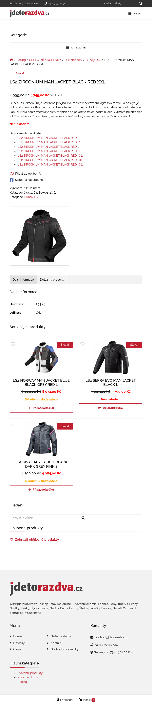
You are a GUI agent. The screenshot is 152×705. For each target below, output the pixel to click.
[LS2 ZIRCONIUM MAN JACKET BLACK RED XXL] (39, 236)
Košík (87, 700)
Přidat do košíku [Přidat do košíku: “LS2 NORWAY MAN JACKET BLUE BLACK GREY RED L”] (43, 408)
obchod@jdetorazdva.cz (25, 3)
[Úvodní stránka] (11, 60)
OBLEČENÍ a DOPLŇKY (45, 60)
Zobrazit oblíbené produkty (37, 539)
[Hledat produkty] (118, 3)
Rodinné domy (28, 677)
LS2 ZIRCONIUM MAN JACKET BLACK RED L (48, 147)
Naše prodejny (61, 636)
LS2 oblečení (73, 60)
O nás (17, 649)
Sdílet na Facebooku (26, 180)
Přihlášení (65, 700)
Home (17, 636)
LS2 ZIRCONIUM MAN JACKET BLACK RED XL (49, 151)
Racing (21, 60)
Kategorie (76, 47)
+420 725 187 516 (55, 3)
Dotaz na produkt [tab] (52, 279)
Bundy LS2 (93, 60)
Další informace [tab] (23, 279)
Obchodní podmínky (64, 649)
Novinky (19, 643)
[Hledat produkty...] (139, 3)
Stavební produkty (30, 673)
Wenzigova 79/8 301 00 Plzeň (115, 652)
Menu (134, 13)
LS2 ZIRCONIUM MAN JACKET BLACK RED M (49, 142)
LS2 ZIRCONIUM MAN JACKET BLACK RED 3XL (50, 155)
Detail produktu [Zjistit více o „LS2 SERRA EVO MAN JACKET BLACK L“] (113, 407)
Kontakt (56, 643)
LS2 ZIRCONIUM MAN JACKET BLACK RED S (48, 138)
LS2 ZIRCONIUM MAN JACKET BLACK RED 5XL (50, 160)
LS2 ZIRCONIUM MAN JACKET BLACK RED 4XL (50, 164)
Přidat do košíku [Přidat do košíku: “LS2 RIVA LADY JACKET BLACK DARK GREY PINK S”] (43, 489)
